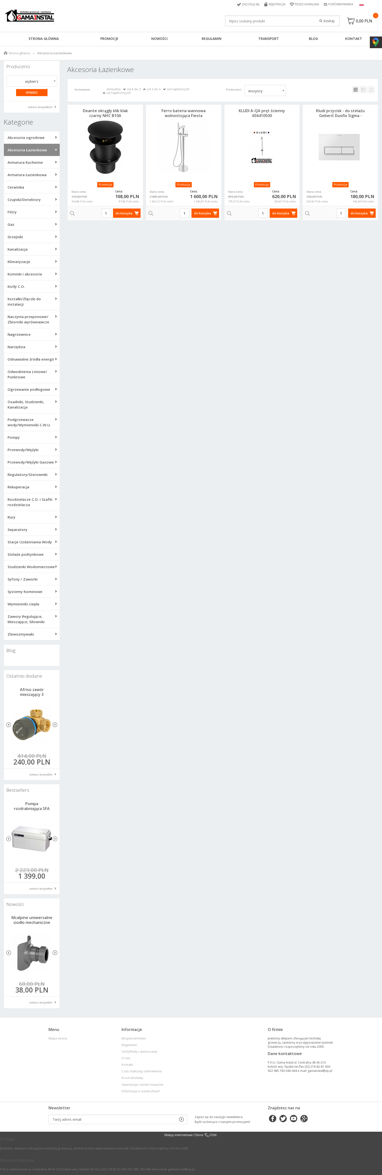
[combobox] (31, 81)
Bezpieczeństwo (134, 1038)
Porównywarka (340, 4)
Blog (313, 38)
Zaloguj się (250, 4)
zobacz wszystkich (40, 107)
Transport (268, 38)
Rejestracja (277, 4)
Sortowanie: (83, 89)
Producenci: (234, 89)
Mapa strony (57, 1038)
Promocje (109, 38)
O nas (126, 1058)
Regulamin (211, 38)
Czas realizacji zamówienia (142, 1071)
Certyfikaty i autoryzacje (139, 1051)
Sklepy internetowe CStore (183, 1135)
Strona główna (44, 38)
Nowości (159, 38)
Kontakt (353, 38)
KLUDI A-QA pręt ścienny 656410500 (262, 113)
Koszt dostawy (132, 1078)
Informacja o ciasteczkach (141, 1091)
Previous (8, 724)
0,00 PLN (364, 21)
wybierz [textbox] (31, 81)
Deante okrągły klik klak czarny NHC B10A (105, 113)
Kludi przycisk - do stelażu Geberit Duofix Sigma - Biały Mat (340, 115)
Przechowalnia (307, 4)
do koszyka (124, 213)
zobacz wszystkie (40, 774)
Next (55, 724)
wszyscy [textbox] (255, 90)
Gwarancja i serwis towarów (142, 1084)
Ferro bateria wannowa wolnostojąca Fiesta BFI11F (184, 115)
